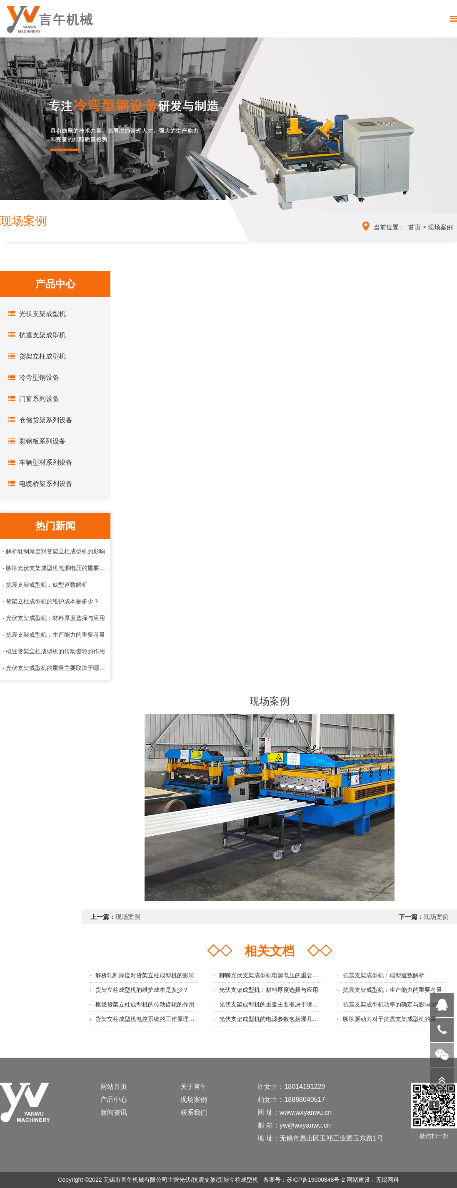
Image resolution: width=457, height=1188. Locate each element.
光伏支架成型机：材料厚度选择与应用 (268, 989)
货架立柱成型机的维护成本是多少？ (142, 989)
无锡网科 (387, 1179)
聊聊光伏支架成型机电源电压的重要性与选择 (277, 975)
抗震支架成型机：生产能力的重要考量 (392, 989)
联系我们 (193, 1112)
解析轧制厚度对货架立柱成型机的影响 (145, 975)
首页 (414, 227)
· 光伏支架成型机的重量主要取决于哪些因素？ (55, 668)
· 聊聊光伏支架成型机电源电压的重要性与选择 (55, 568)
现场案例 (440, 227)
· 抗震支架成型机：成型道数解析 (45, 584)
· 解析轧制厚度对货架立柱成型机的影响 (54, 551)
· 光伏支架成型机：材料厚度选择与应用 (54, 618)
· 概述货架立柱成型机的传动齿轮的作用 (54, 651)
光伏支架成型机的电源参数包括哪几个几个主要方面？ (289, 1019)
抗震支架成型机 (35, 334)
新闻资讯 (113, 1112)
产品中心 (113, 1099)
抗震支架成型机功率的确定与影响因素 (392, 1004)
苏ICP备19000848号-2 (316, 1179)
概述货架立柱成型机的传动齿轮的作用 (145, 1004)
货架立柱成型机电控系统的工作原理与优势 (150, 1019)
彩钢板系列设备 (35, 440)
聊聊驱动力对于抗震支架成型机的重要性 (395, 1019)
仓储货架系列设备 (38, 419)
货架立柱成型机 (35, 356)
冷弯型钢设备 (31, 377)
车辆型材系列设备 (38, 462)
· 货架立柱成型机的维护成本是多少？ (51, 601)
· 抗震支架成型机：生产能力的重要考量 (54, 634)
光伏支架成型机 (35, 313)
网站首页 (113, 1086)
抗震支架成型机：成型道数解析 (384, 975)
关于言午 (193, 1086)
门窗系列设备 (31, 398)
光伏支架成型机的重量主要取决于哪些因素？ (277, 1004)
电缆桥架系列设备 (38, 483)
